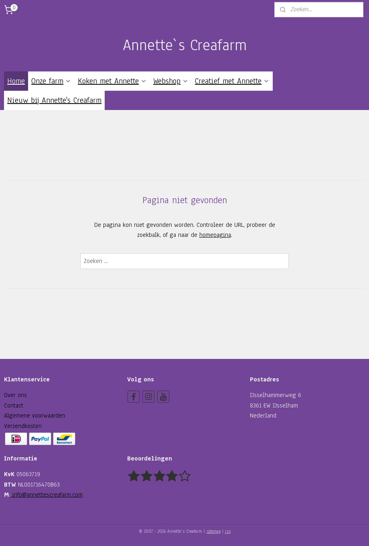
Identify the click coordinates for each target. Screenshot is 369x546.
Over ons (15, 395)
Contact (13, 405)
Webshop (171, 81)
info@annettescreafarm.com (46, 495)
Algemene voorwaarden (34, 416)
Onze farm (51, 81)
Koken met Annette (112, 81)
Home (16, 81)
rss (228, 531)
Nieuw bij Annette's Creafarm (54, 100)
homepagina (215, 235)
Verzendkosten (23, 426)
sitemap (214, 531)
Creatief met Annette (232, 81)
